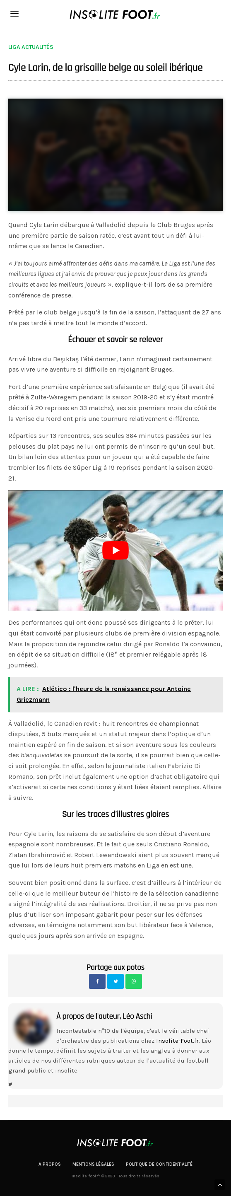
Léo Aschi (137, 1016)
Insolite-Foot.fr (177, 1040)
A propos (49, 1164)
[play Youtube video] (115, 550)
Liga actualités (30, 47)
